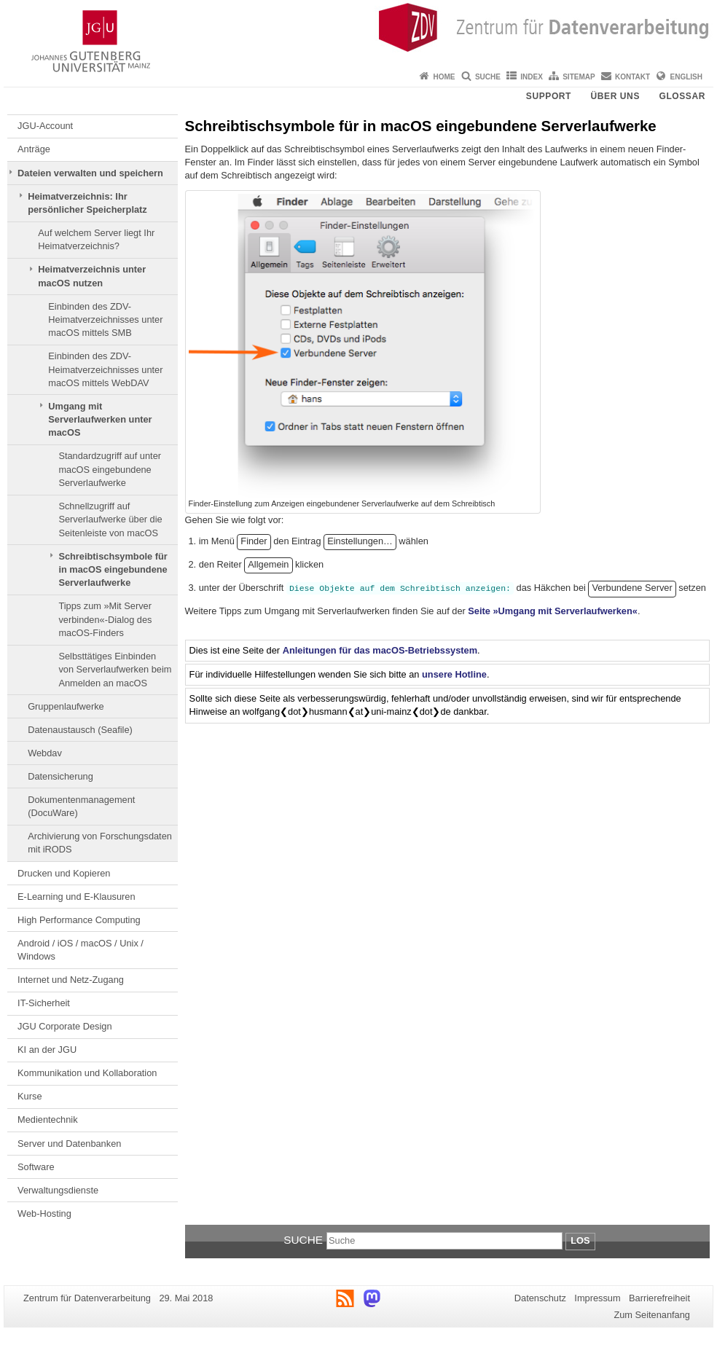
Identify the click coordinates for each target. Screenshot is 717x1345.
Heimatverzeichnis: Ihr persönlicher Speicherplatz (87, 203)
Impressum (597, 1298)
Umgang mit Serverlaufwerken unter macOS (100, 420)
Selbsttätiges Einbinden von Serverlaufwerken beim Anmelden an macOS (114, 670)
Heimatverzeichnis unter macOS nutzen (92, 276)
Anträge (33, 149)
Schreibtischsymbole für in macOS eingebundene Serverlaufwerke (112, 570)
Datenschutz (540, 1298)
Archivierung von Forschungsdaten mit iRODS (100, 843)
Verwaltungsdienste (57, 1190)
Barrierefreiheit (659, 1298)
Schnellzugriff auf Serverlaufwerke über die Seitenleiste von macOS (110, 519)
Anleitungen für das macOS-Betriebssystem (380, 650)
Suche (488, 77)
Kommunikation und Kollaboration (87, 1072)
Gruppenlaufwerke (66, 706)
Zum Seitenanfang (652, 1314)
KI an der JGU (47, 1049)
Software (36, 1166)
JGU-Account (45, 125)
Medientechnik (47, 1119)
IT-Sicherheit (43, 1002)
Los (580, 1240)
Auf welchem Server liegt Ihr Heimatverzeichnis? (96, 239)
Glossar (682, 96)
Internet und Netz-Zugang (70, 979)
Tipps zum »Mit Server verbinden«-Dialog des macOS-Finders (105, 619)
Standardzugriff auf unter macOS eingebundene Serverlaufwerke (109, 469)
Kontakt (632, 77)
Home (444, 77)
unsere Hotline (454, 674)
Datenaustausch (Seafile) (80, 729)
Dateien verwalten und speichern (90, 173)
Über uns (615, 96)
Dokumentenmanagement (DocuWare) (81, 806)
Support (548, 96)
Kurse (29, 1096)
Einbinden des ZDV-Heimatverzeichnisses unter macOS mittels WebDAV (105, 369)
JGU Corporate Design (64, 1026)
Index (531, 77)
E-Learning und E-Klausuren (76, 896)
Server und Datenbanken (69, 1143)
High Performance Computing (79, 919)
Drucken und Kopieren (63, 873)
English (686, 77)
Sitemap (579, 77)
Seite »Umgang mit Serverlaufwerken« (553, 610)
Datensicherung (60, 776)
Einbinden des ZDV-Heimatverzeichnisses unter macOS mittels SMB (105, 320)
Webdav (45, 753)
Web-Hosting (44, 1213)
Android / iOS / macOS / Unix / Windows (80, 950)
